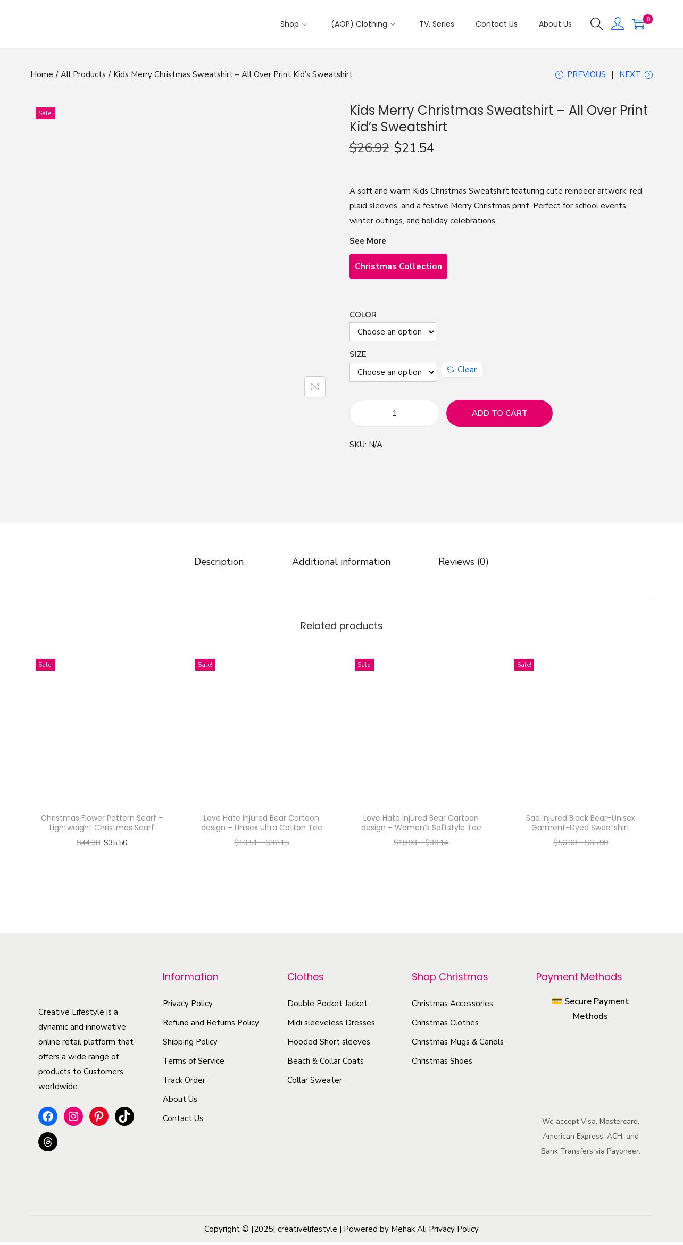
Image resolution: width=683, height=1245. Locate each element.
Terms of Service (193, 1063)
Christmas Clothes (445, 1025)
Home (41, 74)
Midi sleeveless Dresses (331, 1025)
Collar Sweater (314, 1082)
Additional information (341, 565)
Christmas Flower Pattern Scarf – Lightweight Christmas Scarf (102, 825)
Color (363, 321)
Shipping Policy (190, 1044)
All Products (83, 74)
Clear (462, 376)
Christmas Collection (398, 273)
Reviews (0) (449, 565)
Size (358, 360)
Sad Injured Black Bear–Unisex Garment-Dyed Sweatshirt (580, 825)
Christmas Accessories (452, 1005)
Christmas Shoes (442, 1063)
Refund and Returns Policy (211, 1025)
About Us (180, 1101)
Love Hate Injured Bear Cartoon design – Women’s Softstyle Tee (421, 825)
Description (233, 565)
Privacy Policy (188, 1005)
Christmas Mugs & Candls (458, 1044)
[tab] (233, 565)
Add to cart (500, 419)
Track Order (184, 1082)
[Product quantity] (394, 419)
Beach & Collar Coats (325, 1063)
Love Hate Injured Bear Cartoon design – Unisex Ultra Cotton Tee (261, 825)
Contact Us (183, 1120)
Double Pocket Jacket (327, 1005)
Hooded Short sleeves (328, 1044)
